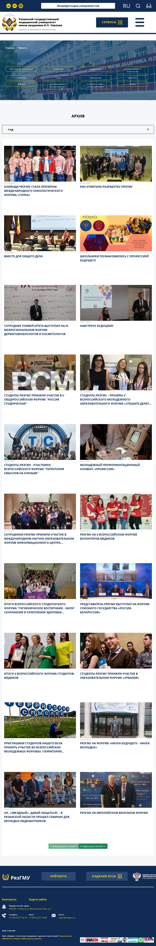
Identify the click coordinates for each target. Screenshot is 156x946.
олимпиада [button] (132, 78)
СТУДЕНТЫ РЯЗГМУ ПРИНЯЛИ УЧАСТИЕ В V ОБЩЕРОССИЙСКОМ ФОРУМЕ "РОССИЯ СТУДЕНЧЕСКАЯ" (34, 399)
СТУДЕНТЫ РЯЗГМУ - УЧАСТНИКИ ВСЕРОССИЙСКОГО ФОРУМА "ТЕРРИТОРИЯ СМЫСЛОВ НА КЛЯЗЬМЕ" (34, 469)
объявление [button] (58, 69)
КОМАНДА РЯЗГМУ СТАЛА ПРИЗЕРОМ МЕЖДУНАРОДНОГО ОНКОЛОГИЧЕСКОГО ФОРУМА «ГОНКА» (33, 191)
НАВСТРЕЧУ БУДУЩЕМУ (97, 326)
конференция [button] (95, 78)
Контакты (9, 899)
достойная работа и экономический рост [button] (58, 85)
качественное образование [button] (21, 69)
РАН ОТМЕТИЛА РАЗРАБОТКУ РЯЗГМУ (106, 187)
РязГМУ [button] (132, 84)
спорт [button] (58, 78)
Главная (10, 47)
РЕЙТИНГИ (58, 876)
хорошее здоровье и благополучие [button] (132, 70)
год (10, 129)
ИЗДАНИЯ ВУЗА (107, 876)
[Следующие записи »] (93, 846)
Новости (22, 47)
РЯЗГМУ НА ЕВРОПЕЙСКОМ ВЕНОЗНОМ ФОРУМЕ (114, 813)
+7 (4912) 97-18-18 (18, 916)
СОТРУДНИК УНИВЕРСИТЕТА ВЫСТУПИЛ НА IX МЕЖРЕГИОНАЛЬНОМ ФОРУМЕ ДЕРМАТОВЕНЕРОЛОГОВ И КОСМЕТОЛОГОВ (36, 330)
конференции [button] (95, 69)
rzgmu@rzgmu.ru (67, 916)
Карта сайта (38, 899)
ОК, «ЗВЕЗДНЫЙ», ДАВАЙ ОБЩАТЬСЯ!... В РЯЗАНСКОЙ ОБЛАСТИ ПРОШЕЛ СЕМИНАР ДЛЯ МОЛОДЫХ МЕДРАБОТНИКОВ (36, 817)
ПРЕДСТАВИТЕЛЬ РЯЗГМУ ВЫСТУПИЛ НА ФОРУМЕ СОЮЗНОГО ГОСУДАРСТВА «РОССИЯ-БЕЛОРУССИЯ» (115, 608)
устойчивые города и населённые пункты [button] (95, 85)
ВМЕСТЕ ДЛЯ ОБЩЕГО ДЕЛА (23, 256)
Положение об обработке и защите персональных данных (37, 937)
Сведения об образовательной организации (37, 29)
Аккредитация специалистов (78, 6)
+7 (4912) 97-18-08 (38, 916)
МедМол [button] (21, 84)
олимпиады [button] (21, 78)
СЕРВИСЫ (112, 22)
